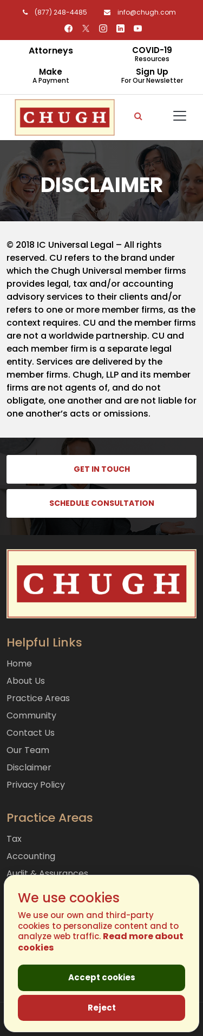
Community (31, 715)
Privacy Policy (35, 784)
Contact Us (30, 733)
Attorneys (51, 50)
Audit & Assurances (47, 873)
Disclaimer (28, 767)
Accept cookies (101, 977)
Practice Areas (38, 698)
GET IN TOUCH (102, 469)
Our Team (27, 750)
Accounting (30, 856)
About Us (25, 681)
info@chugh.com (137, 12)
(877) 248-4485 (53, 12)
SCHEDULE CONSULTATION (101, 503)
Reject (102, 1007)
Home (19, 663)
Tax (14, 839)
